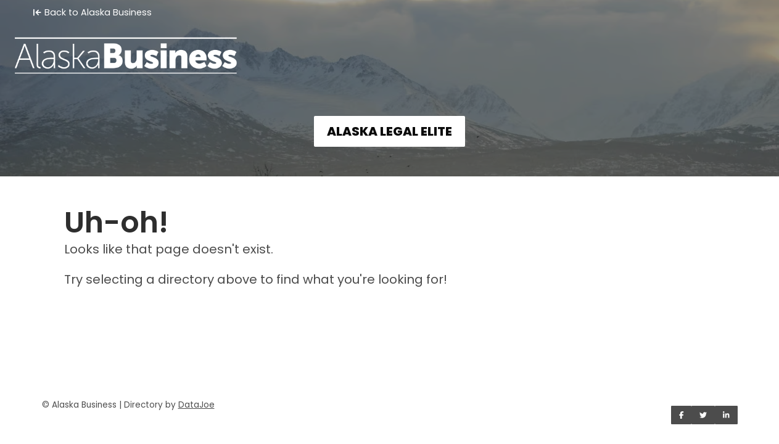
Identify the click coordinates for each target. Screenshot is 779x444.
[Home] (389, 47)
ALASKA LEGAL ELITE (389, 131)
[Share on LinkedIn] (726, 415)
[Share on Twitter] (703, 415)
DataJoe (196, 405)
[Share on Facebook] (681, 415)
